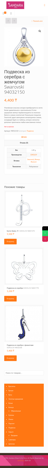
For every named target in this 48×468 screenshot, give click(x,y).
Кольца (11, 407)
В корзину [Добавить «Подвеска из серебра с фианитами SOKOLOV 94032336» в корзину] (10, 358)
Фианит (34, 162)
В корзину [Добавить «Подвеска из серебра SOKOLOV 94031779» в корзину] (10, 299)
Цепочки (11, 444)
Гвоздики (14, 435)
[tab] (24, 137)
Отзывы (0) (24, 143)
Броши (10, 391)
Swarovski (30, 159)
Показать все (36, 21)
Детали (24, 137)
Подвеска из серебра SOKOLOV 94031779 (23, 288)
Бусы (10, 395)
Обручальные (16, 411)
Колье (10, 403)
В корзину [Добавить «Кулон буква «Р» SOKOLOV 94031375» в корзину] (10, 241)
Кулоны (11, 415)
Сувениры (12, 440)
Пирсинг (11, 423)
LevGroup (20, 460)
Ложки (10, 419)
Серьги (10, 432)
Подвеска (30, 131)
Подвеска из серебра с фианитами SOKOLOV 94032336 (20, 346)
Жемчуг (37, 159)
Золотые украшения (15, 399)
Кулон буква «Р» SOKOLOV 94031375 (21, 231)
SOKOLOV (33, 155)
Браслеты (11, 386)
